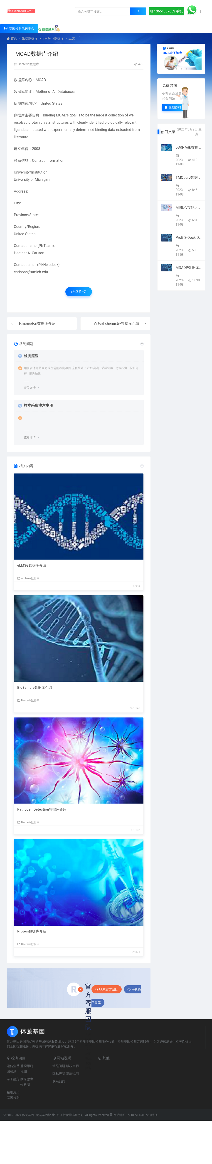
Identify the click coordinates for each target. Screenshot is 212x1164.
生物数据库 (30, 38)
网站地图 (117, 1115)
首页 (14, 38)
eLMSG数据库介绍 (31, 565)
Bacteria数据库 (53, 38)
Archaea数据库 (28, 578)
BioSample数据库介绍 (34, 688)
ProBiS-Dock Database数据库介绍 (189, 237)
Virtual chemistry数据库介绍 (116, 323)
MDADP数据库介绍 (189, 268)
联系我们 (58, 1081)
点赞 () (78, 291)
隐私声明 (58, 1074)
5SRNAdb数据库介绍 (189, 147)
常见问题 (58, 1066)
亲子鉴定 (13, 1079)
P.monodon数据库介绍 (37, 323)
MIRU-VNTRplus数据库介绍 (189, 207)
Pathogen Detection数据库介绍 (42, 810)
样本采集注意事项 (38, 405)
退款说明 (72, 1074)
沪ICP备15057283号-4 (143, 1115)
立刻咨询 (172, 107)
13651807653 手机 (166, 11)
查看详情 (30, 387)
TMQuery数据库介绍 (189, 177)
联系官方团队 (106, 989)
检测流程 (31, 356)
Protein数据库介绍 (32, 932)
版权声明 (72, 1066)
